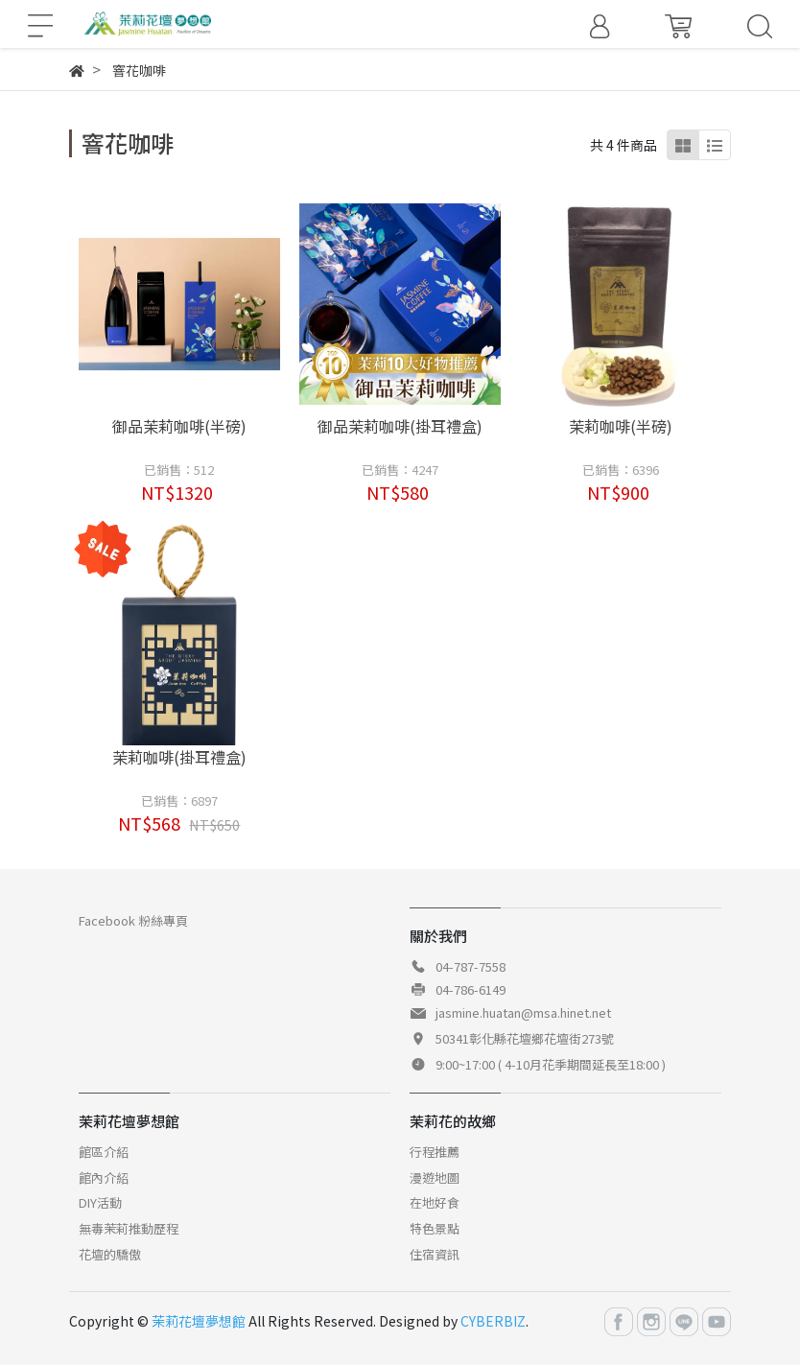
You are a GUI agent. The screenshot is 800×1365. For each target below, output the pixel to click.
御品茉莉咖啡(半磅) (179, 425)
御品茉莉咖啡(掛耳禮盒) (400, 425)
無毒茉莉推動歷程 (128, 1228)
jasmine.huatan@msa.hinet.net (523, 1012)
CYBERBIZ (493, 1320)
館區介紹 (104, 1151)
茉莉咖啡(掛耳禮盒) (179, 756)
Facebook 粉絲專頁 (133, 920)
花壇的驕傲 (110, 1254)
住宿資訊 (434, 1254)
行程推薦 (434, 1151)
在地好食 (434, 1202)
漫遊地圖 (434, 1177)
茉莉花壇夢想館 (199, 1320)
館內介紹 (104, 1177)
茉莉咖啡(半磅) (620, 425)
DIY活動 (100, 1202)
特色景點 (434, 1228)
